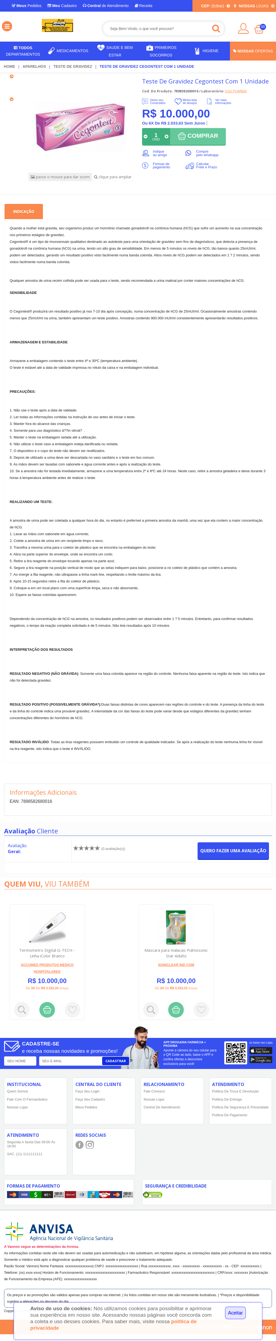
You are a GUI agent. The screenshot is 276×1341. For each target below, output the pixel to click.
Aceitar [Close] (235, 1313)
